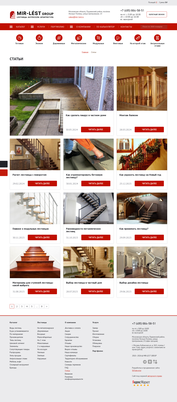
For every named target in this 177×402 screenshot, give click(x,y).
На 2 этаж (41, 340)
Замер (95, 328)
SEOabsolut (136, 370)
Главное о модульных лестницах (31, 228)
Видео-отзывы (71, 349)
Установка (97, 340)
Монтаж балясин (128, 115)
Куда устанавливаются (19, 331)
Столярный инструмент (19, 364)
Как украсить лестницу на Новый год (140, 174)
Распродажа (15, 352)
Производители (16, 337)
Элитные (40, 355)
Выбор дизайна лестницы (133, 282)
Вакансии (68, 374)
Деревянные (42, 331)
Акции (67, 331)
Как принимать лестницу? (133, 228)
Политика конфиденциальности (74, 378)
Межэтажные (42, 343)
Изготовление (98, 334)
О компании (70, 322)
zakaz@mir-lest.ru (76, 17)
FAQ (66, 367)
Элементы (14, 346)
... (37, 306)
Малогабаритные (44, 337)
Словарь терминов (73, 364)
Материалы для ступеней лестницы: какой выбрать (33, 284)
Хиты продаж (15, 355)
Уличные (41, 352)
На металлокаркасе (45, 328)
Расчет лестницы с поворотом (29, 174)
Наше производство (73, 346)
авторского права (154, 376)
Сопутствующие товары (19, 349)
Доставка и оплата (72, 328)
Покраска (96, 346)
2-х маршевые (43, 346)
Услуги (95, 322)
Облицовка (97, 343)
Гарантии (68, 340)
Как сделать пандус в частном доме (86, 115)
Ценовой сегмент (17, 343)
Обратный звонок (157, 14)
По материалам (16, 334)
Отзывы (68, 343)
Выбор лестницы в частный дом (84, 282)
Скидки (68, 334)
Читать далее (95, 129)
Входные (41, 334)
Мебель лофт (15, 361)
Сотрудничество (72, 337)
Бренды (13, 367)
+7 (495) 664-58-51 (132, 10)
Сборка (96, 337)
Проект (96, 331)
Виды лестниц (15, 328)
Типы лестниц (15, 340)
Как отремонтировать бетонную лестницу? (84, 176)
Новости (68, 361)
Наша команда (71, 352)
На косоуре (42, 349)
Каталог (13, 322)
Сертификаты (70, 355)
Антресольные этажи (18, 358)
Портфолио (98, 351)
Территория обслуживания (76, 358)
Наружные (41, 358)
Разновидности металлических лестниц (83, 230)
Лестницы (42, 322)
